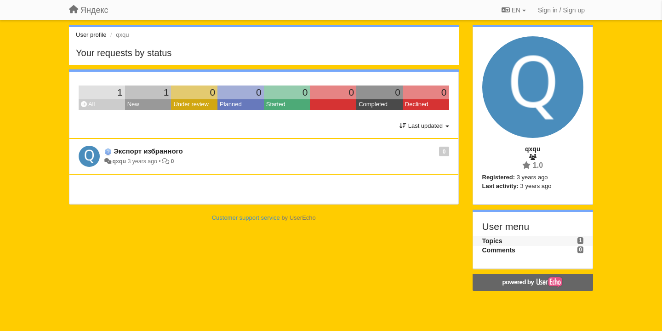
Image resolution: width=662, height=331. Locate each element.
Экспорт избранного (148, 151)
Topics (492, 241)
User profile (91, 34)
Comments (498, 250)
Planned (231, 104)
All (88, 104)
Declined (416, 104)
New (133, 104)
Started (275, 104)
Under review (191, 104)
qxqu (119, 161)
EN (514, 10)
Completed (373, 104)
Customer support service (246, 217)
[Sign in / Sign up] (561, 10)
